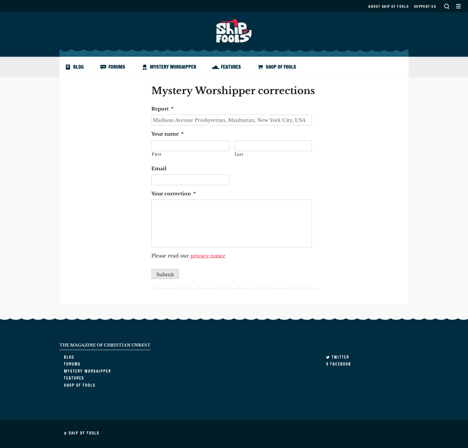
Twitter (337, 357)
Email (159, 168)
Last (239, 154)
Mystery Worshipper (173, 67)
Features (231, 67)
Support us (425, 6)
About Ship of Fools (388, 6)
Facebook (338, 364)
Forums (116, 67)
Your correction (173, 194)
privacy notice (207, 256)
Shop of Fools (281, 67)
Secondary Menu (458, 6)
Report (162, 109)
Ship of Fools (234, 30)
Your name (167, 134)
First (156, 154)
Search (446, 6)
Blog (78, 67)
